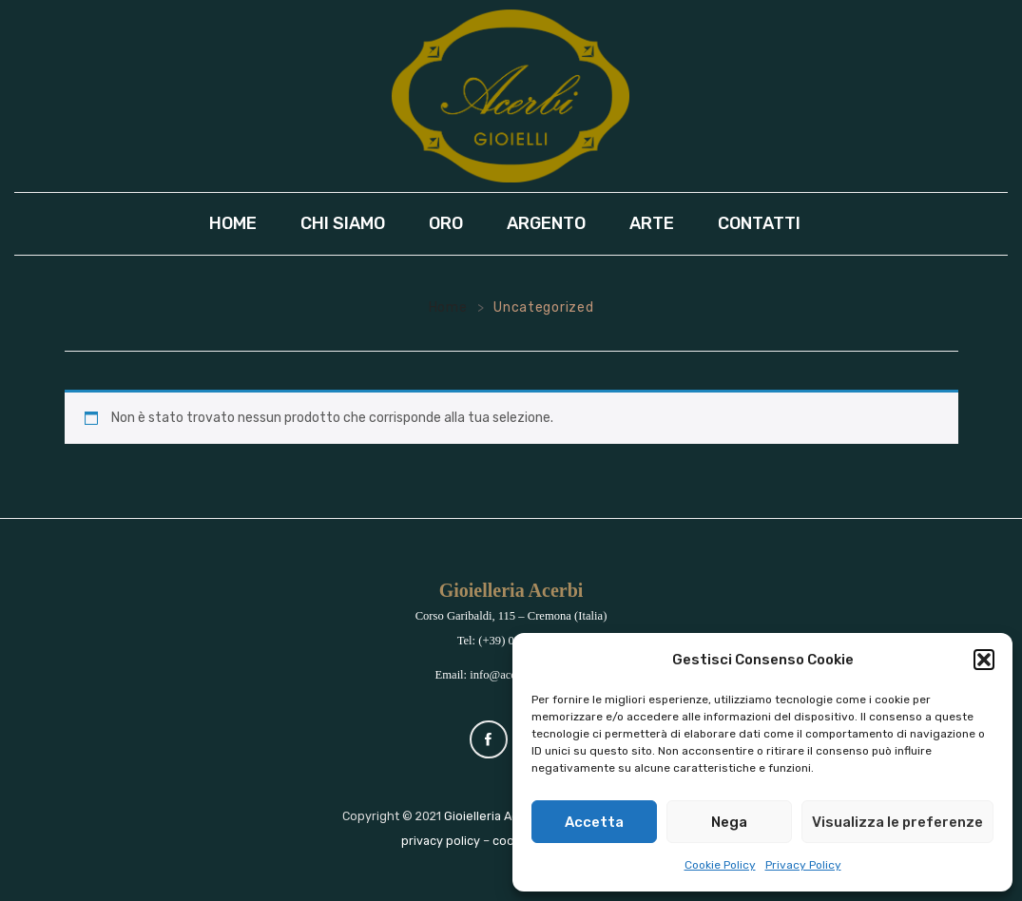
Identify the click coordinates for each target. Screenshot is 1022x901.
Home (448, 307)
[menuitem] (239, 224)
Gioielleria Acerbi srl (501, 816)
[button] (983, 659)
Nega (729, 822)
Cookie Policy (720, 865)
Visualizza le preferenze (897, 822)
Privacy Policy (803, 865)
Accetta (594, 822)
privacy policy (440, 841)
